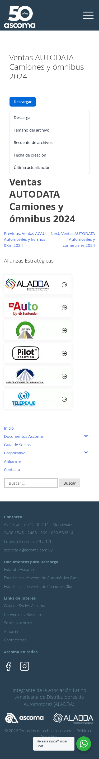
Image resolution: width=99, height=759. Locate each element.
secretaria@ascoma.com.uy (28, 549)
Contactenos (15, 639)
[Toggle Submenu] (86, 435)
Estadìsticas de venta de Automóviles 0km (41, 577)
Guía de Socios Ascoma (24, 605)
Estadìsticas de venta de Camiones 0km (38, 586)
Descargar (23, 101)
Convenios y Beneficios (24, 614)
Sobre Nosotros (18, 622)
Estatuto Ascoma (19, 569)
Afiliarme (11, 631)
